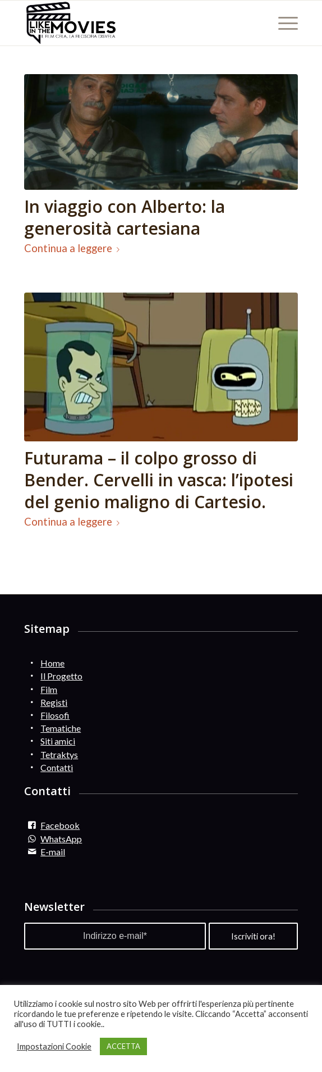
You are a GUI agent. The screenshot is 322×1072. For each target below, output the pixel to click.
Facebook (60, 825)
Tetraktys (59, 754)
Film (48, 689)
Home (52, 663)
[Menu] (282, 23)
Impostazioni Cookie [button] (54, 1046)
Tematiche (60, 728)
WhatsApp (61, 838)
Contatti (56, 767)
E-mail (52, 851)
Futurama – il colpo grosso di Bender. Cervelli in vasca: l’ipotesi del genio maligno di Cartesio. (158, 479)
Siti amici (57, 741)
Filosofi (55, 715)
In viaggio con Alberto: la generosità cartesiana (124, 217)
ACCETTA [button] (123, 1046)
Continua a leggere (74, 248)
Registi (53, 702)
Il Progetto (61, 675)
